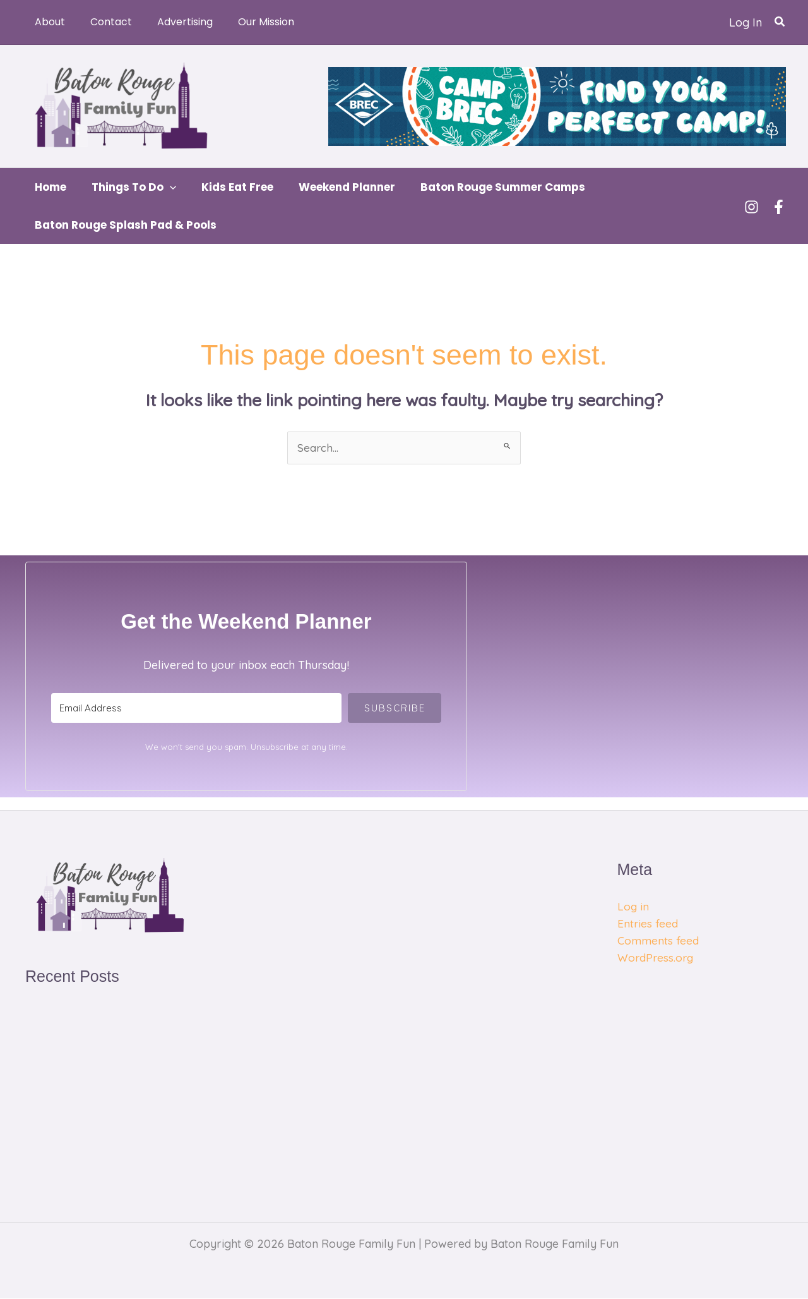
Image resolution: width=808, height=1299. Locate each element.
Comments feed (658, 941)
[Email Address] (196, 708)
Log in (633, 907)
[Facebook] (778, 207)
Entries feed (648, 924)
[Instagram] (751, 207)
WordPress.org (656, 958)
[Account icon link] (745, 22)
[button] (780, 22)
